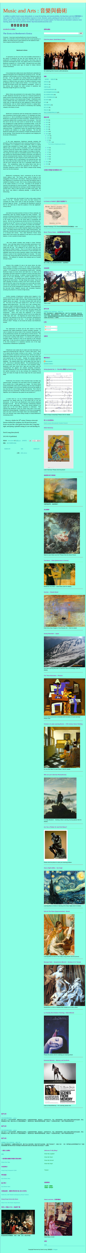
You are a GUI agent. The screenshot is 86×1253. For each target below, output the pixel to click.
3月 (48, 154)
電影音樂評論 (47, 105)
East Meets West (5, 1178)
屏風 (2, 1154)
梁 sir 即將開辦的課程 (49, 97)
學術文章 (46, 110)
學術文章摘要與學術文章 (50, 112)
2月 (48, 156)
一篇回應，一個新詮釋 (50, 79)
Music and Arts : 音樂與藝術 (35, 11)
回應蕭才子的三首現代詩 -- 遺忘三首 (53, 311)
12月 (48, 135)
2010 (47, 164)
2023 (47, 120)
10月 (48, 138)
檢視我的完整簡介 (48, 363)
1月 (48, 159)
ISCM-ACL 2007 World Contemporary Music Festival (14, 1194)
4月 (48, 152)
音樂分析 (46, 84)
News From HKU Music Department (10, 1202)
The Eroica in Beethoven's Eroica (17, 33)
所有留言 (48, 329)
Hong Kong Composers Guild (8, 1170)
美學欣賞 (46, 81)
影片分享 (46, 107)
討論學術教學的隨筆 (49, 89)
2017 (47, 124)
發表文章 (48, 326)
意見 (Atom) (24, 453)
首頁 (22, 448)
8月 (48, 147)
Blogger (55, 1249)
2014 (47, 129)
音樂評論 (46, 87)
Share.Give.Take (5, 1162)
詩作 (45, 102)
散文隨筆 (46, 99)
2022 (47, 122)
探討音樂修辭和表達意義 (50, 92)
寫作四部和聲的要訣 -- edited (8, 1118)
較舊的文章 (36, 448)
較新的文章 (7, 448)
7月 (48, 149)
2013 (47, 131)
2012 (47, 133)
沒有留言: (24, 440)
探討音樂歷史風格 (11, 443)
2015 (47, 126)
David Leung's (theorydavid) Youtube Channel (56, 423)
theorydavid (49, 361)
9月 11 (50, 142)
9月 (48, 140)
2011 (47, 161)
